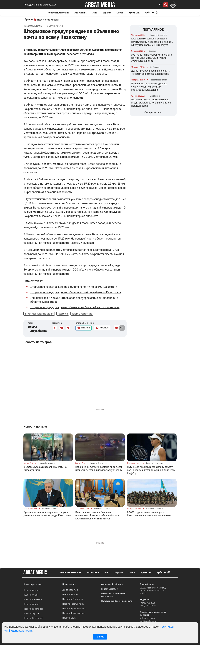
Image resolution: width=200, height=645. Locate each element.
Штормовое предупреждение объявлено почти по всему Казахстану (73, 286)
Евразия (107, 12)
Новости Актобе (31, 604)
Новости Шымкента (32, 599)
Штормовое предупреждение (39, 313)
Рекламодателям (109, 589)
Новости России (70, 594)
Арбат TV (151, 12)
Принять (100, 637)
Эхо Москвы (80, 12)
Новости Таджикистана (73, 613)
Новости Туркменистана (74, 608)
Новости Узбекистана (72, 599)
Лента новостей (70, 590)
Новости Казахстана (58, 12)
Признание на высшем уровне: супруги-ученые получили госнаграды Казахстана (149, 86)
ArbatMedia (87, 54)
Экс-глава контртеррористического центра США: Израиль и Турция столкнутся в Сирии (151, 58)
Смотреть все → (153, 112)
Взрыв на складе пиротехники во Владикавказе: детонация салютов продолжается (151, 102)
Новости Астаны (31, 594)
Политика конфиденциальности (116, 601)
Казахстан (63, 313)
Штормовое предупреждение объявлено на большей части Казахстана (75, 292)
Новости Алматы (31, 590)
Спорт (120, 12)
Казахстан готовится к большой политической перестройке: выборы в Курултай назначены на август (152, 41)
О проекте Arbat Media (112, 584)
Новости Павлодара (33, 618)
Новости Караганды (33, 609)
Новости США (68, 618)
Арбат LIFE (134, 12)
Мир (94, 12)
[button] (122, 328)
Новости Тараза (31, 613)
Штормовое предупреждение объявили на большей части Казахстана (74, 307)
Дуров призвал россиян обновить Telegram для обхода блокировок (150, 72)
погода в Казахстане (82, 313)
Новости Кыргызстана (73, 604)
